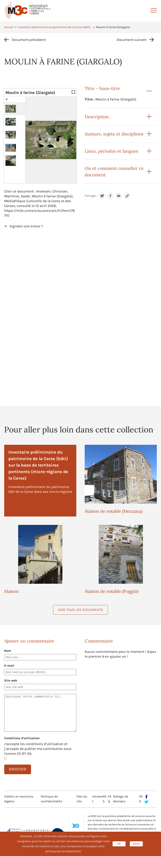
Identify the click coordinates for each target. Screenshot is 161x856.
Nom (7, 651)
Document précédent (29, 40)
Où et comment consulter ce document (114, 171)
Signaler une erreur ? (26, 226)
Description (97, 117)
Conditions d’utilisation (22, 738)
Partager (90, 195)
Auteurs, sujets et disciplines (114, 134)
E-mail (9, 665)
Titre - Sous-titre (102, 88)
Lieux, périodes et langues (111, 151)
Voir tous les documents (80, 610)
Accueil (9, 27)
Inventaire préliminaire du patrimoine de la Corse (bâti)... (55, 27)
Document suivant (131, 40)
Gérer (136, 844)
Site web (10, 680)
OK (119, 844)
